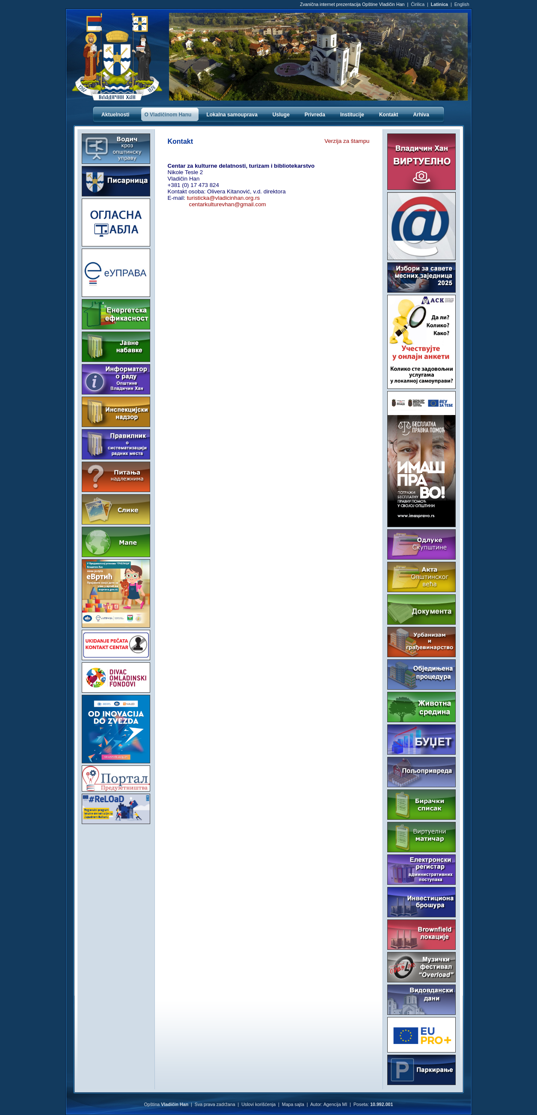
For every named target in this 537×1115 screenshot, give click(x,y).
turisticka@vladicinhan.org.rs (223, 198)
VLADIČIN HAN (116, 860)
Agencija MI (335, 1104)
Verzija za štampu (346, 141)
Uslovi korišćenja (258, 1104)
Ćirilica (417, 4)
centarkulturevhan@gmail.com (227, 204)
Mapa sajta (293, 1104)
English (461, 4)
